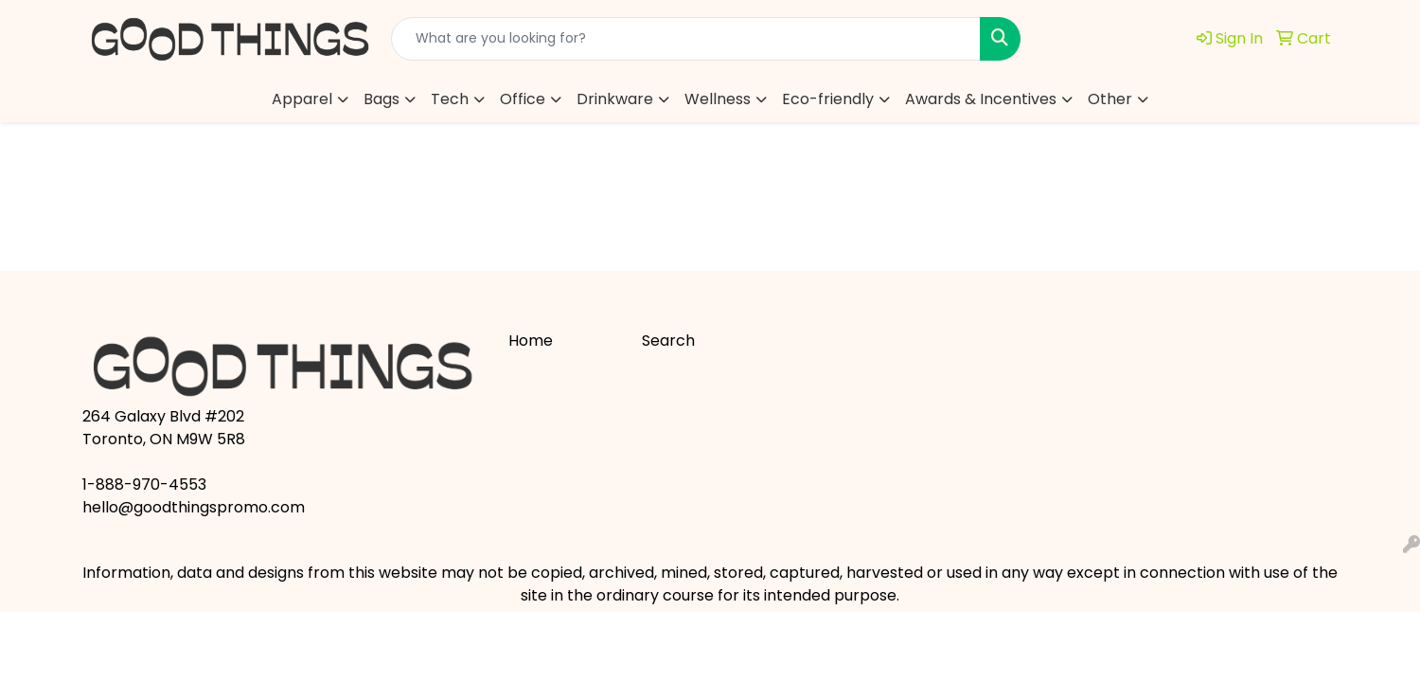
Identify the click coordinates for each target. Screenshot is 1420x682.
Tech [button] (450, 99)
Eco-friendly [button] (828, 99)
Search (668, 340)
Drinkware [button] (615, 99)
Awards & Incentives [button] (980, 99)
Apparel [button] (302, 99)
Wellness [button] (717, 99)
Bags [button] (381, 99)
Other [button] (1110, 99)
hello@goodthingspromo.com (193, 507)
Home (530, 340)
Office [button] (522, 99)
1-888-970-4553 (144, 484)
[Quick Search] (686, 39)
